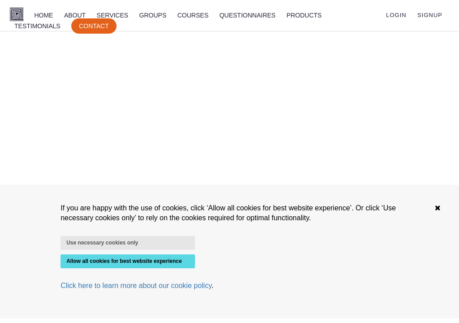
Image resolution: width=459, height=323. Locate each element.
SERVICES (113, 15)
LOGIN (396, 15)
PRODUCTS (304, 15)
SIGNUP (429, 15)
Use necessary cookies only (102, 243)
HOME (43, 15)
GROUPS (153, 15)
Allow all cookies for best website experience (124, 261)
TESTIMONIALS (37, 26)
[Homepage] (16, 15)
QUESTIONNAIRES (247, 15)
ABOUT (75, 15)
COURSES (193, 15)
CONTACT (94, 26)
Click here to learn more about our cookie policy (136, 285)
